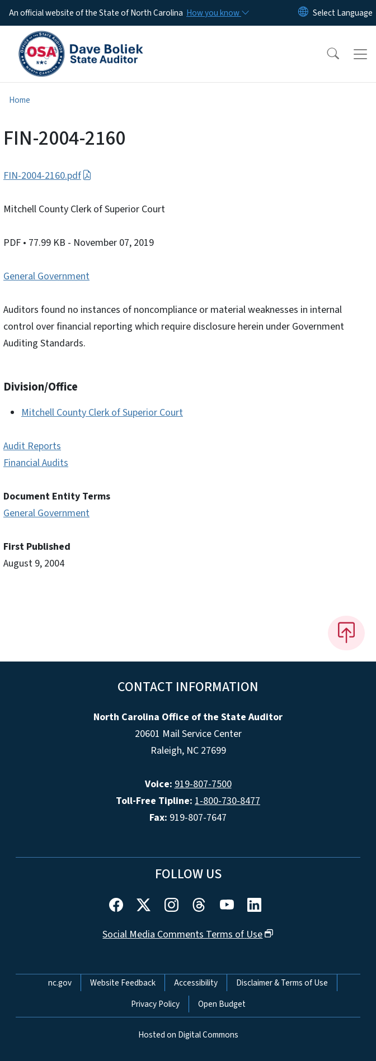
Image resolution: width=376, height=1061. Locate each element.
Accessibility (196, 983)
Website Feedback (123, 983)
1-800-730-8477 (227, 801)
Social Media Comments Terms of (187, 934)
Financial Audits (35, 463)
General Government (46, 276)
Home (19, 100)
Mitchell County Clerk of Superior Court (102, 413)
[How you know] (217, 12)
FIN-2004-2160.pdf (47, 176)
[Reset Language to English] (303, 12)
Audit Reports (32, 446)
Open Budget (222, 1004)
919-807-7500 (203, 784)
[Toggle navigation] (360, 54)
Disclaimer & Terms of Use (282, 983)
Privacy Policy (155, 1004)
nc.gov (60, 983)
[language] (343, 12)
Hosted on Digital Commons (188, 1035)
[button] (325, 54)
